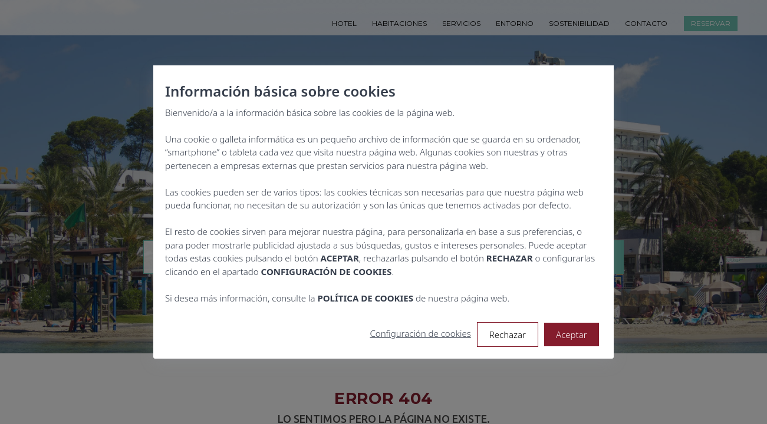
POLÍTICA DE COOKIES (366, 298)
